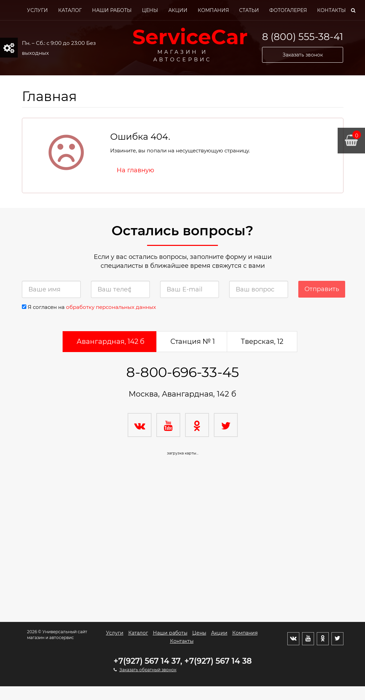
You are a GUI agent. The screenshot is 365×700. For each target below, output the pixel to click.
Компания (213, 10)
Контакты (331, 10)
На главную (135, 170)
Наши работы (112, 10)
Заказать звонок (303, 55)
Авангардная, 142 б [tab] (110, 341)
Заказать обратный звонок (148, 669)
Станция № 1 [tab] (192, 341)
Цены (150, 10)
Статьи (249, 10)
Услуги (37, 10)
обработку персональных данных (111, 307)
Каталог (70, 10)
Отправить (321, 289)
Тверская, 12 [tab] (262, 341)
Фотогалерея (288, 10)
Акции (177, 10)
